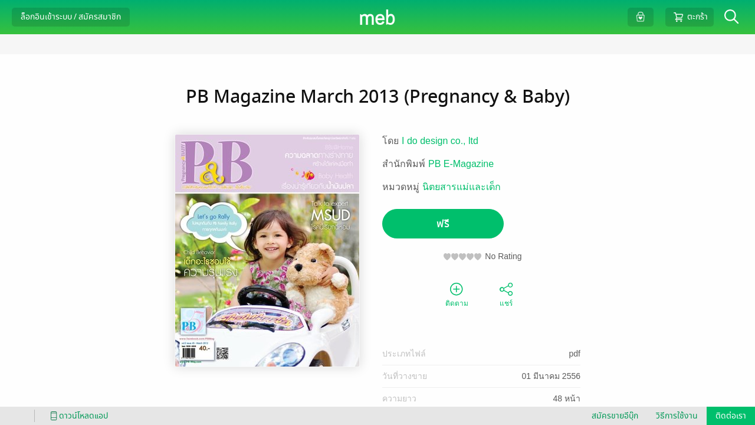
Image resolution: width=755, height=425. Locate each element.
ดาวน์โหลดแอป (77, 416)
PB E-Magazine (461, 164)
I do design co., (435, 141)
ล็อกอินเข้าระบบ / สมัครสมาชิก (71, 17)
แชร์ (506, 294)
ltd (473, 141)
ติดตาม (456, 294)
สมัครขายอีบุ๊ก (615, 416)
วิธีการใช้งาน (677, 416)
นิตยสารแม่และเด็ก (461, 187)
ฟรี (442, 224)
